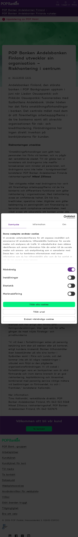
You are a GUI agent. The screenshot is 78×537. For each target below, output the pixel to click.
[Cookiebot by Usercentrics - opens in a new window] (63, 217)
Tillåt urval (39, 311)
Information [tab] (39, 224)
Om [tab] (64, 224)
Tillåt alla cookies (38, 304)
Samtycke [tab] (13, 224)
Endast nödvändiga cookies (39, 319)
